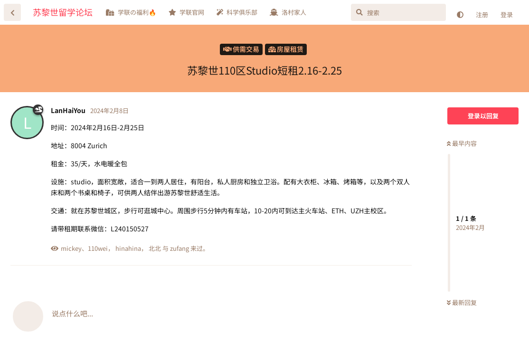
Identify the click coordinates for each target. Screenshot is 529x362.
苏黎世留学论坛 (63, 12)
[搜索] (398, 12)
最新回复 (462, 302)
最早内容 (462, 143)
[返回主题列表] (12, 12)
